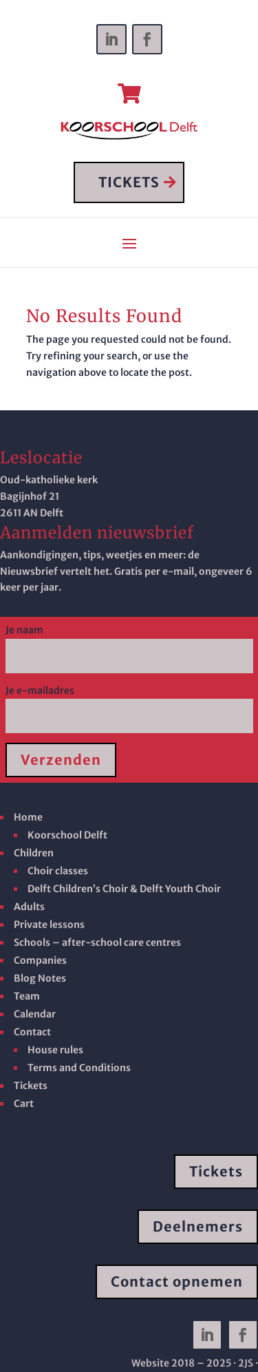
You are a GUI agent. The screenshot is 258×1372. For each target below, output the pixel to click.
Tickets (216, 1171)
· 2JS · (245, 1363)
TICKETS (129, 182)
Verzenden (61, 759)
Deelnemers (198, 1226)
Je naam (129, 643)
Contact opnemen (177, 1281)
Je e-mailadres (129, 703)
